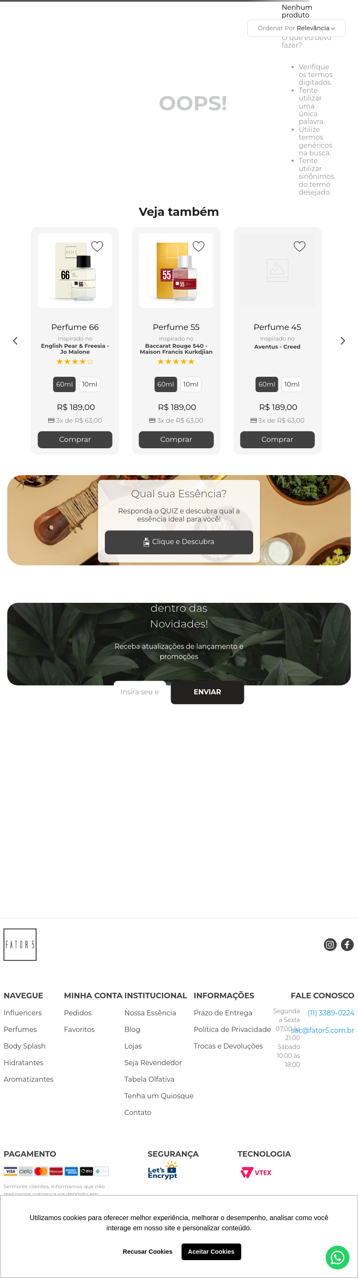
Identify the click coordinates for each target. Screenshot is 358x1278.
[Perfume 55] (176, 341)
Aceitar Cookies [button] (211, 1251)
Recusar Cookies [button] (148, 1251)
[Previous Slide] (15, 341)
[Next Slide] (342, 341)
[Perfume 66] (75, 341)
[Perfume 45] (277, 341)
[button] (64, 384)
